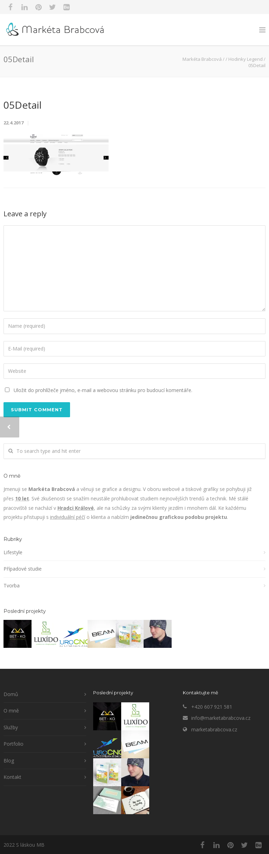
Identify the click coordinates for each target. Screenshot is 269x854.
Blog (9, 760)
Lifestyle (13, 552)
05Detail (23, 104)
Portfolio (13, 743)
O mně (11, 710)
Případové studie (23, 568)
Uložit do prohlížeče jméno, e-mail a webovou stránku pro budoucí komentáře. (103, 390)
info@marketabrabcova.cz (220, 718)
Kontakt (12, 777)
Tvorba (12, 585)
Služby (11, 727)
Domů (11, 694)
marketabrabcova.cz (214, 729)
